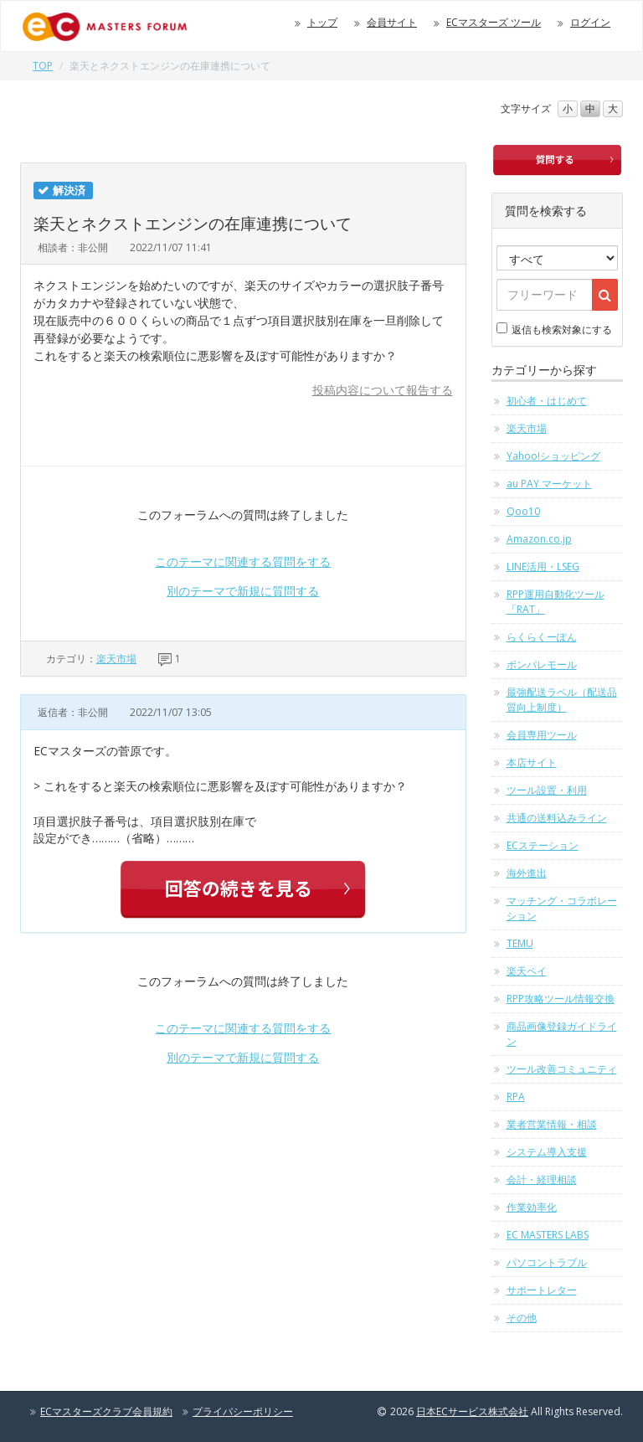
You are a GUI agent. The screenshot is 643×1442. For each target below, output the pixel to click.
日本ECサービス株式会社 (472, 1411)
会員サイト (392, 22)
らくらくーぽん (542, 637)
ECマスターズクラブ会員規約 (106, 1411)
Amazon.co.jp (539, 539)
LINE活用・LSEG (543, 566)
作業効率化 (532, 1207)
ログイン (590, 22)
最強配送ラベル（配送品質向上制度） (562, 699)
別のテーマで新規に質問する (243, 591)
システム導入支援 (547, 1152)
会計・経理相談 (542, 1179)
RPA (516, 1096)
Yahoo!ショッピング (553, 456)
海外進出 (527, 873)
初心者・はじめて (547, 401)
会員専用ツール (542, 735)
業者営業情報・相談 (552, 1124)
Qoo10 (523, 511)
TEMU (520, 943)
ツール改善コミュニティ (562, 1069)
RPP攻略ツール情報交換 (561, 998)
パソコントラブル (547, 1262)
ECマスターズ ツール (493, 22)
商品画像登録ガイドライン (562, 1033)
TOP (43, 66)
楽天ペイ (527, 971)
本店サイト (532, 762)
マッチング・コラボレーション (562, 908)
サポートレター (542, 1290)
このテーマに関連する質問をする (243, 561)
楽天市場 (116, 658)
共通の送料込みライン (557, 818)
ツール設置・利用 (547, 790)
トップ (322, 22)
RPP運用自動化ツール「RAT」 (555, 601)
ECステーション (543, 845)
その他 (522, 1318)
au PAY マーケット (549, 483)
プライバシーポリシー (243, 1411)
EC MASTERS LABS (548, 1235)
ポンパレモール (542, 664)
